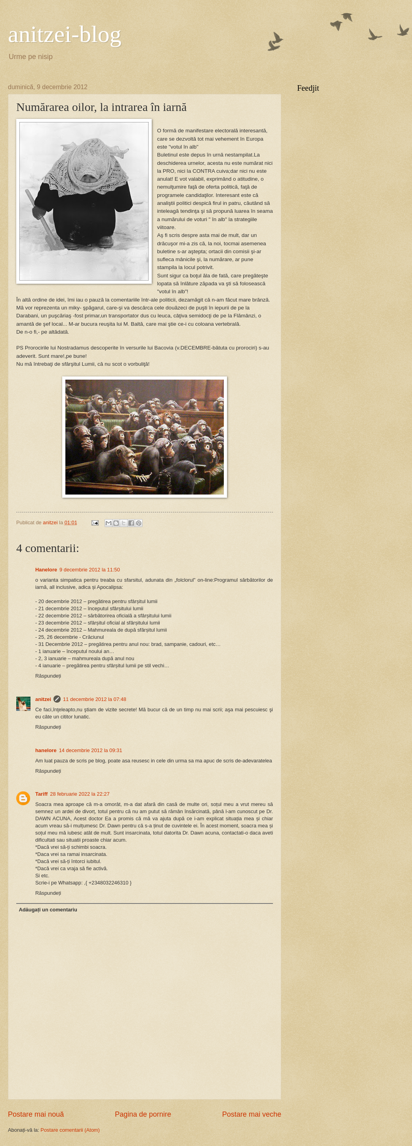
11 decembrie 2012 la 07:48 (94, 699)
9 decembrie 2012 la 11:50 (89, 570)
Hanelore (46, 570)
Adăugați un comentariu (48, 910)
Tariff (41, 794)
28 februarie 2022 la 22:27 (79, 794)
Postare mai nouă (36, 1114)
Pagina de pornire (143, 1114)
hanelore (46, 750)
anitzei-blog (65, 34)
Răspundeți (48, 676)
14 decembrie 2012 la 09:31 (90, 750)
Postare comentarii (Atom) (70, 1130)
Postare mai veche (251, 1114)
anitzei (43, 699)
